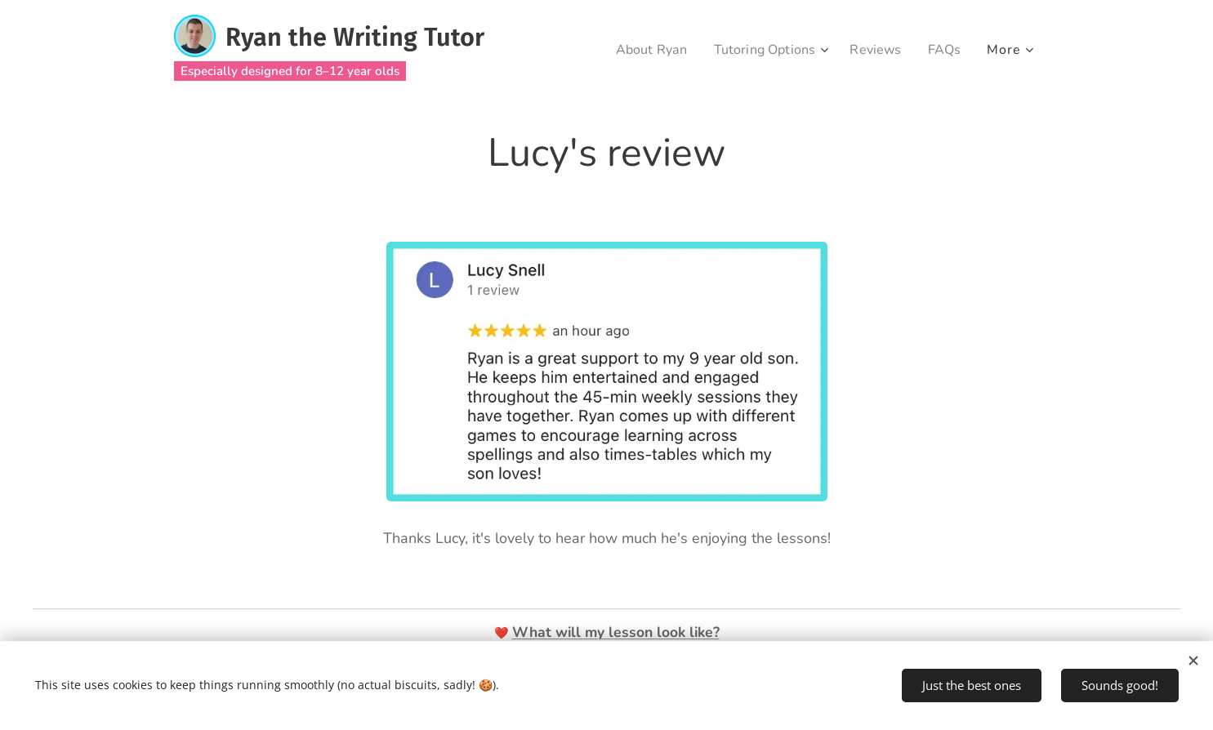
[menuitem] (640, 49)
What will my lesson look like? (616, 632)
